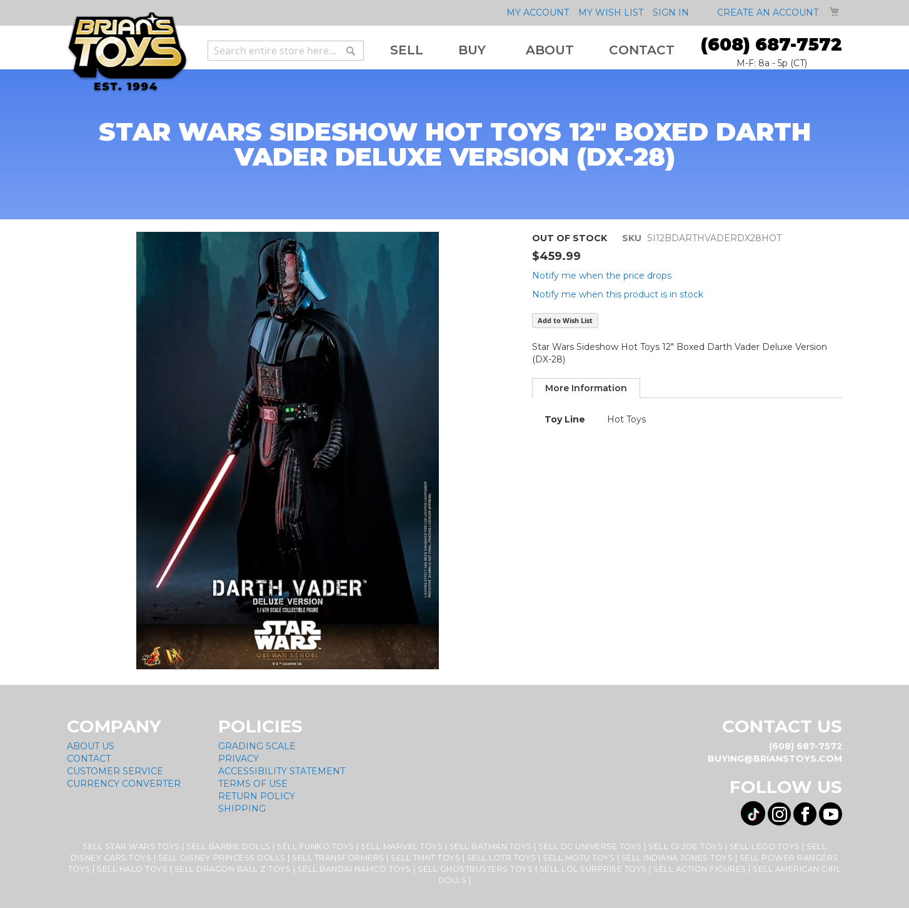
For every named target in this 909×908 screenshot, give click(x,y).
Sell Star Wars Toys (131, 846)
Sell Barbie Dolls (228, 846)
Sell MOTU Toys (579, 857)
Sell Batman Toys (490, 846)
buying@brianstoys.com (775, 758)
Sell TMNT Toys (425, 857)
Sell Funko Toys (315, 846)
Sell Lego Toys (765, 846)
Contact (89, 758)
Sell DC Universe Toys (590, 846)
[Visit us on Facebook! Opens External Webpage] (804, 814)
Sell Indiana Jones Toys (677, 857)
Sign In (671, 12)
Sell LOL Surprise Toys (593, 869)
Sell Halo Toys (132, 869)
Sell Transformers (338, 857)
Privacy (238, 758)
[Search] (351, 51)
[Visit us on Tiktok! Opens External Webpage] (753, 813)
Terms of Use (253, 783)
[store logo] (127, 52)
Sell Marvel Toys (402, 846)
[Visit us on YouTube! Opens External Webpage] (830, 814)
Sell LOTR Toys (501, 857)
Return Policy (256, 796)
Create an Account (767, 12)
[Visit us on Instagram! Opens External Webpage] (779, 814)
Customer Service (115, 771)
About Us (90, 746)
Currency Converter (124, 783)
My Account (537, 12)
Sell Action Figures (699, 869)
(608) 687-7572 (771, 44)
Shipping (242, 808)
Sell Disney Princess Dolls (222, 857)
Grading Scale (257, 746)
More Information (586, 388)
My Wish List (610, 12)
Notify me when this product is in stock (617, 294)
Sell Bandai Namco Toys (354, 869)
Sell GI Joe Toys (685, 846)
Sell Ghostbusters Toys (475, 869)
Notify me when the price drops (601, 275)
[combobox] (286, 51)
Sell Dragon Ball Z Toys (232, 869)
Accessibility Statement (281, 771)
